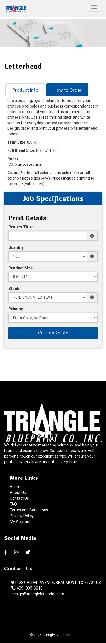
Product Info (25, 90)
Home (15, 486)
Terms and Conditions (29, 510)
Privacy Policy (22, 516)
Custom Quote (53, 332)
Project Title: (20, 227)
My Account (20, 521)
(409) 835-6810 (27, 588)
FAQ (13, 504)
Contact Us (19, 498)
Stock (13, 288)
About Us (18, 492)
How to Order (67, 90)
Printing (15, 309)
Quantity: (16, 247)
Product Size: (21, 268)
